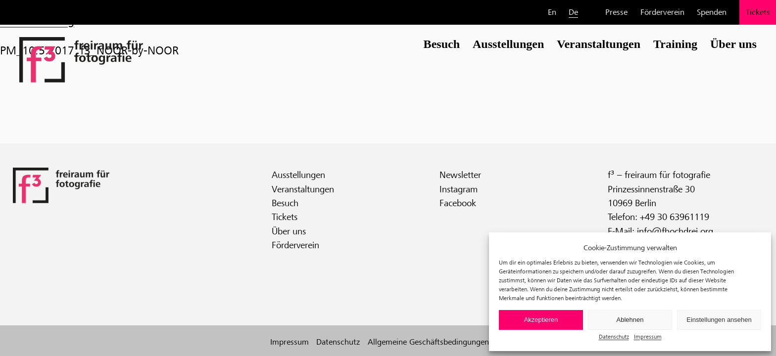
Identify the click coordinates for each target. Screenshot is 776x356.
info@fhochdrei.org (675, 230)
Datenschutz (614, 336)
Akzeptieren (541, 319)
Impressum (648, 336)
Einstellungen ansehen (719, 319)
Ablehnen (630, 319)
